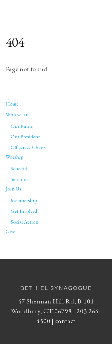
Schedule (20, 168)
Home (12, 103)
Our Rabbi (22, 126)
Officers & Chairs (28, 147)
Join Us (13, 188)
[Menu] (100, 8)
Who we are (18, 114)
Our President (25, 136)
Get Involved (24, 211)
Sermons (19, 179)
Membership (24, 200)
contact (65, 321)
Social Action (25, 222)
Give (10, 231)
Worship (14, 157)
